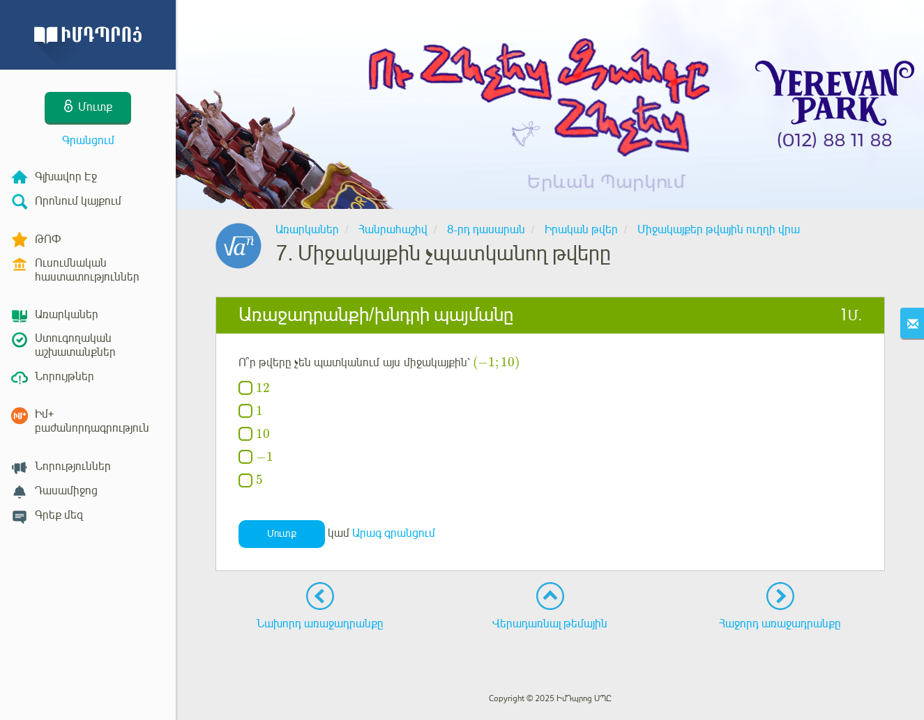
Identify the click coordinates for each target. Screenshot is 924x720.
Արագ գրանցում (393, 533)
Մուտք (281, 534)
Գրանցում (88, 141)
